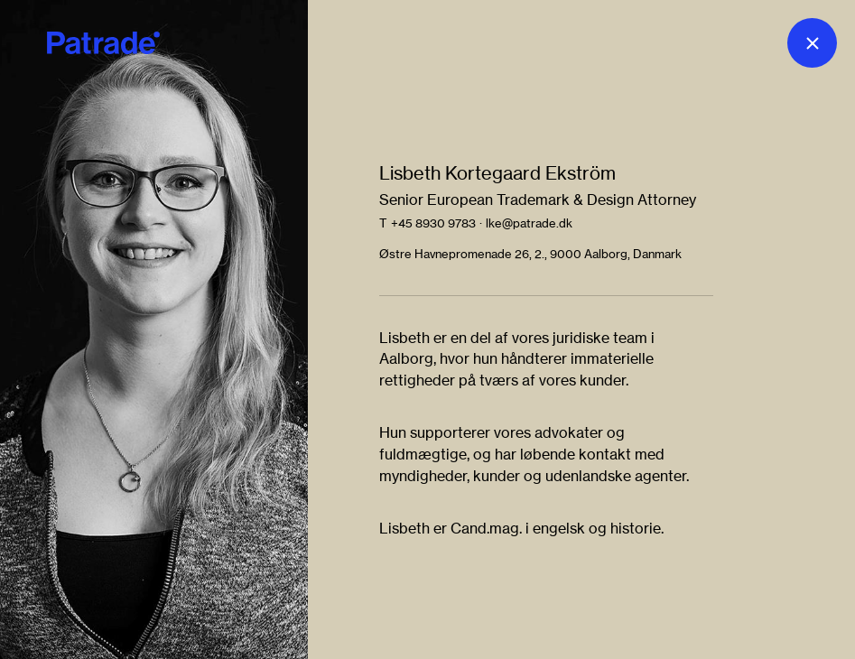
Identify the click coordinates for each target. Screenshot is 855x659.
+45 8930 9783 (433, 223)
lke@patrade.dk (529, 223)
